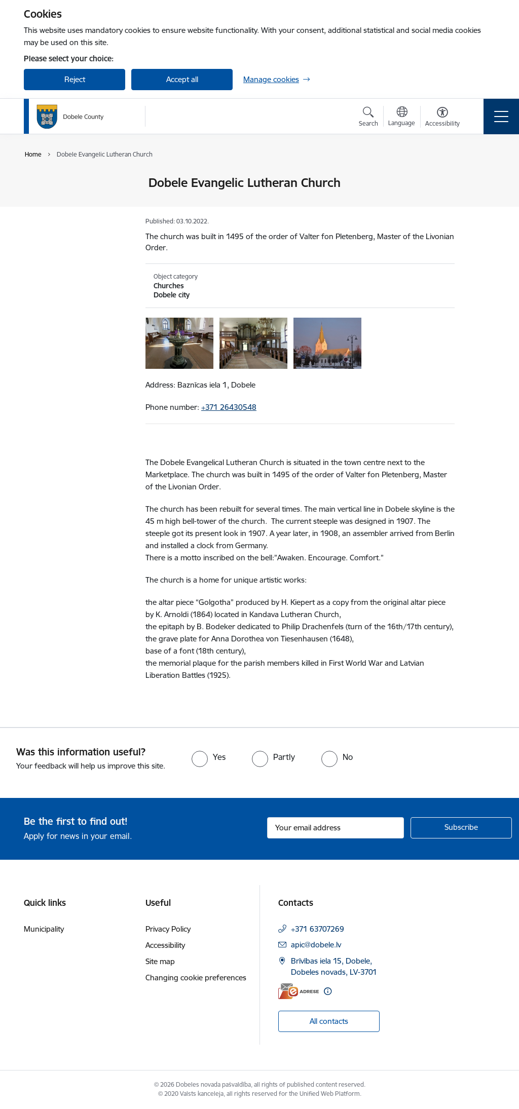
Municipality (44, 929)
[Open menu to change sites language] (401, 117)
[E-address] (298, 991)
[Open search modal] (368, 118)
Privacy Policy (168, 929)
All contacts (329, 1021)
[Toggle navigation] (501, 116)
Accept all (182, 79)
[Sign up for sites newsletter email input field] (335, 827)
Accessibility (165, 945)
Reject (74, 79)
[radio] (209, 757)
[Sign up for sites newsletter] (461, 827)
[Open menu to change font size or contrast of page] (442, 118)
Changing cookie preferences (195, 977)
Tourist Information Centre (67, 187)
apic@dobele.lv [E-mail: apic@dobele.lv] (316, 944)
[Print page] (481, 178)
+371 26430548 (228, 407)
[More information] (327, 991)
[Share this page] (481, 204)
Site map (160, 961)
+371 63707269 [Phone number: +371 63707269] (317, 929)
